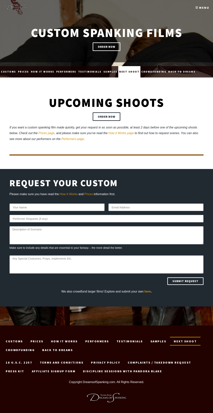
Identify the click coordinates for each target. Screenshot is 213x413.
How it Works (42, 69)
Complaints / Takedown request (159, 360)
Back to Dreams (181, 69)
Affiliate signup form (54, 369)
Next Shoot (129, 69)
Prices (23, 69)
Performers (66, 69)
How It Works (69, 192)
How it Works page (121, 131)
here (147, 289)
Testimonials (90, 69)
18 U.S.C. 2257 (19, 360)
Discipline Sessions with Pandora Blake (122, 369)
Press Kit (15, 369)
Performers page (72, 137)
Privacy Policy (105, 360)
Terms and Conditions (61, 360)
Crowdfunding (153, 69)
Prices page (46, 131)
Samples (110, 69)
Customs (8, 69)
